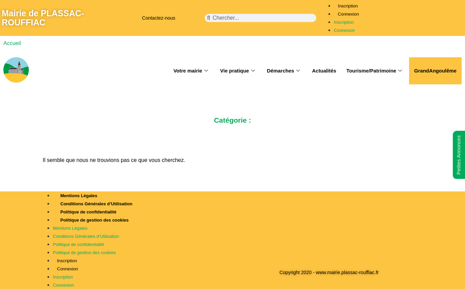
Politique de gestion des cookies (94, 220)
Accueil (12, 43)
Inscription (348, 5)
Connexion (348, 14)
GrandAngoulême (435, 71)
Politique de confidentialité (88, 211)
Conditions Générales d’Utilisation (96, 203)
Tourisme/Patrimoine (374, 71)
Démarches (282, 71)
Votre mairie (189, 71)
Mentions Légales (78, 195)
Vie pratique (236, 71)
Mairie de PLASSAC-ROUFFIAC (43, 17)
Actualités (323, 71)
